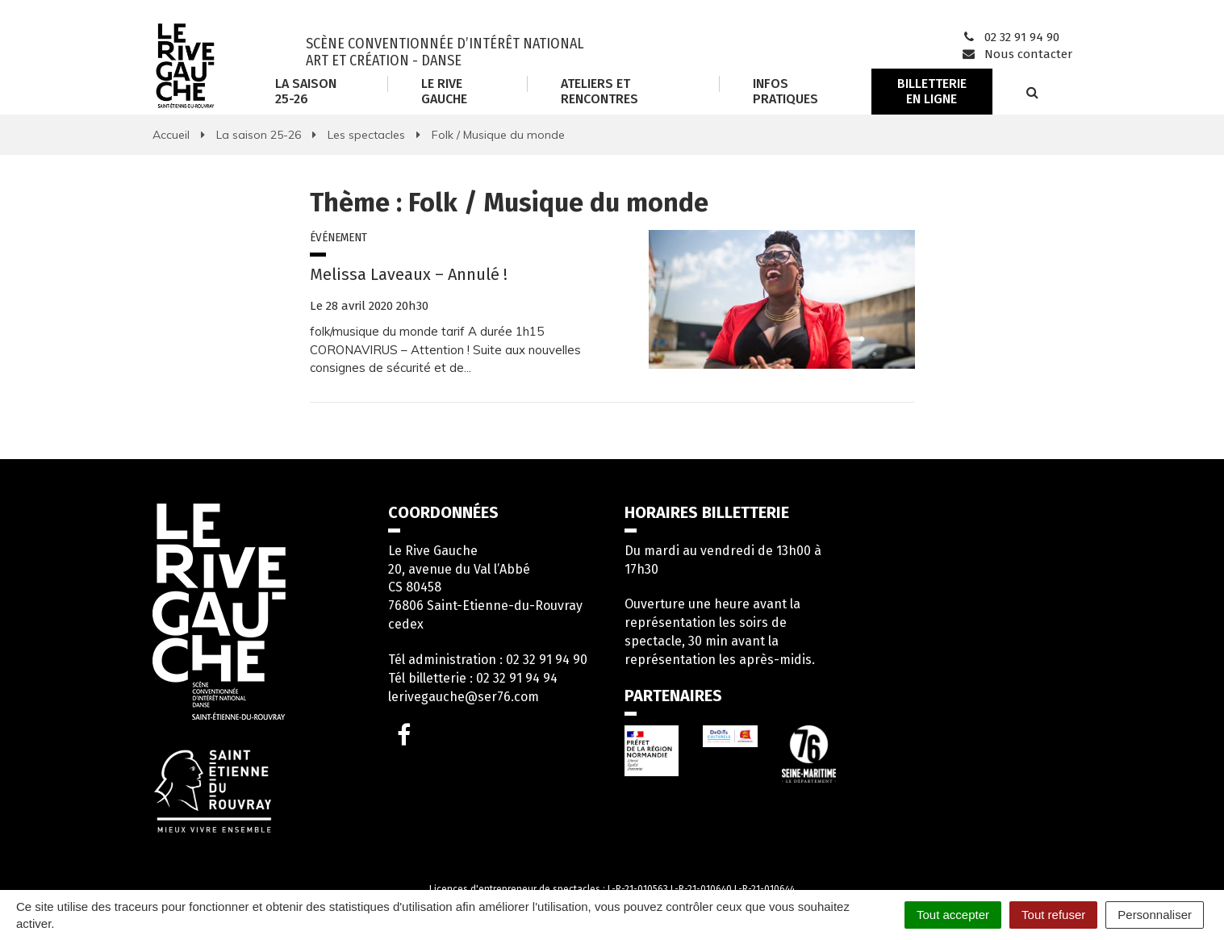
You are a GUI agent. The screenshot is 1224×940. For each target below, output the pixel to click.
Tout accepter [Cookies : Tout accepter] (953, 914)
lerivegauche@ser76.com (463, 696)
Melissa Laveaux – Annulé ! (409, 274)
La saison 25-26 (305, 91)
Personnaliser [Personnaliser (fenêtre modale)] (1154, 914)
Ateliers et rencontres (599, 91)
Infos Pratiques (785, 91)
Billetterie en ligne (932, 91)
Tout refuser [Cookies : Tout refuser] (1053, 914)
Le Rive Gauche (444, 91)
